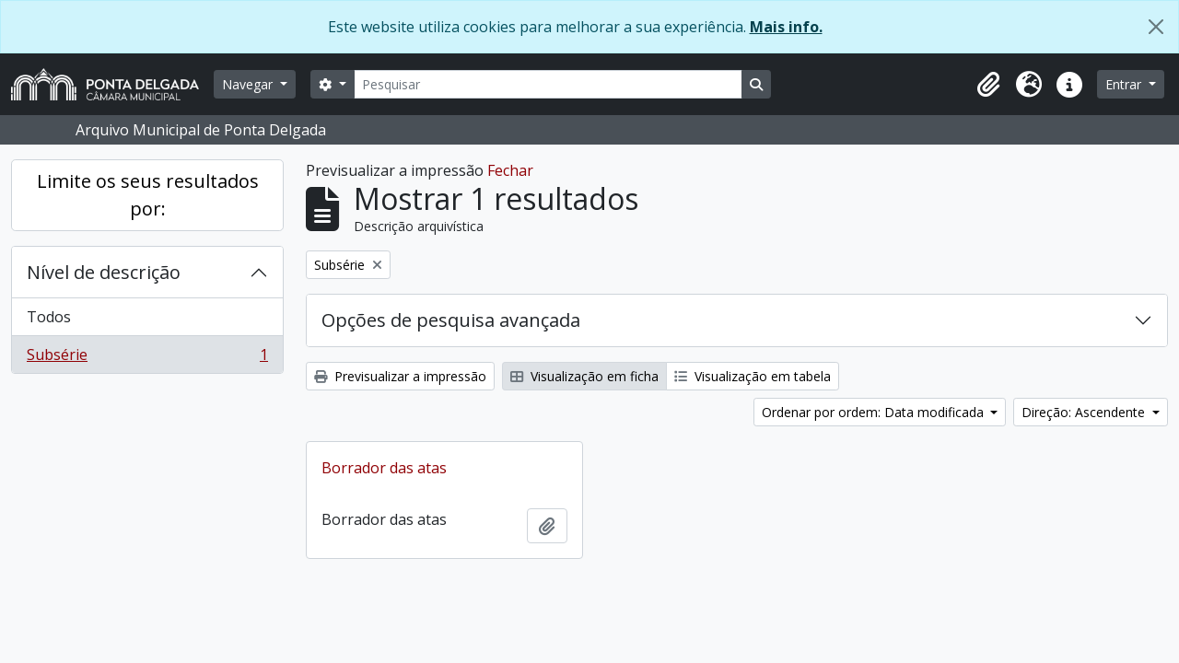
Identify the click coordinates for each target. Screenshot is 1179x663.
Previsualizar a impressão (400, 376)
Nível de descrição (104, 272)
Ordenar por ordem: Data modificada (874, 412)
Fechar (510, 170)
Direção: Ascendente (1085, 412)
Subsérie (147, 358)
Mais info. (786, 27)
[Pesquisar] (548, 84)
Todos (49, 317)
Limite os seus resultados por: (148, 195)
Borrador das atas (384, 468)
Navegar (249, 84)
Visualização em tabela (752, 376)
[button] (988, 84)
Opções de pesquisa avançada (450, 320)
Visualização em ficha (584, 376)
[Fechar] (1156, 26)
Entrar (1125, 84)
